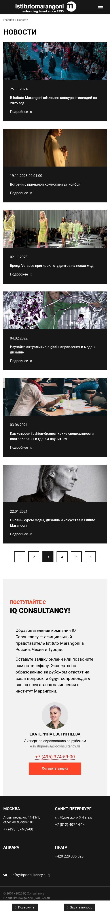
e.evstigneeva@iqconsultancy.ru (55, 746)
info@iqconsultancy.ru (29, 875)
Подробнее (19, 112)
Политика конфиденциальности (26, 898)
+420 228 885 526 (69, 856)
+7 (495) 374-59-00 (55, 756)
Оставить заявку (55, 768)
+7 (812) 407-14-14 (70, 825)
